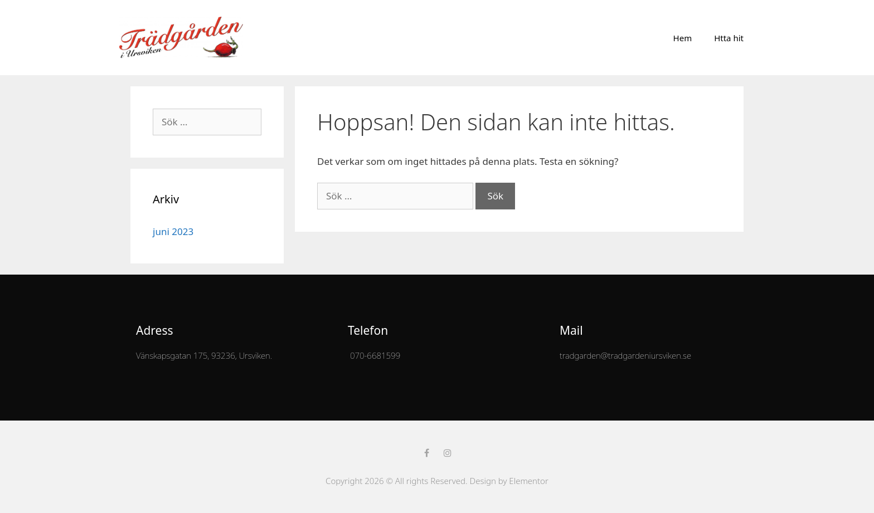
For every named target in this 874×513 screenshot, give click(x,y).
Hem (682, 37)
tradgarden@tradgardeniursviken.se (625, 355)
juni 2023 (173, 231)
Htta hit (729, 37)
